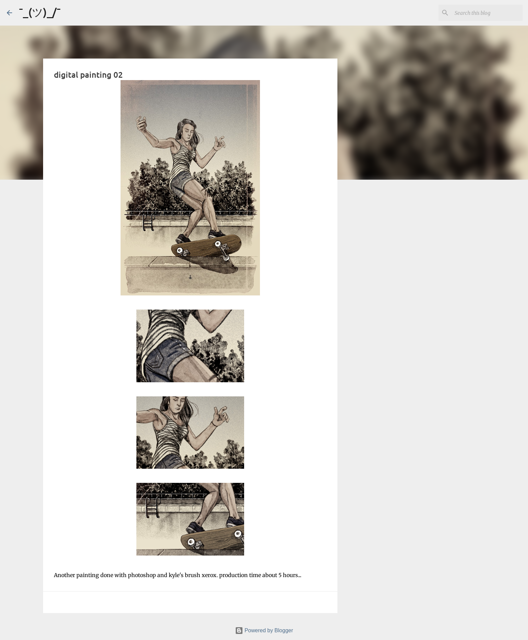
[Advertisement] (371, 291)
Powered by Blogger (264, 630)
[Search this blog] (487, 13)
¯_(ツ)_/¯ (40, 12)
